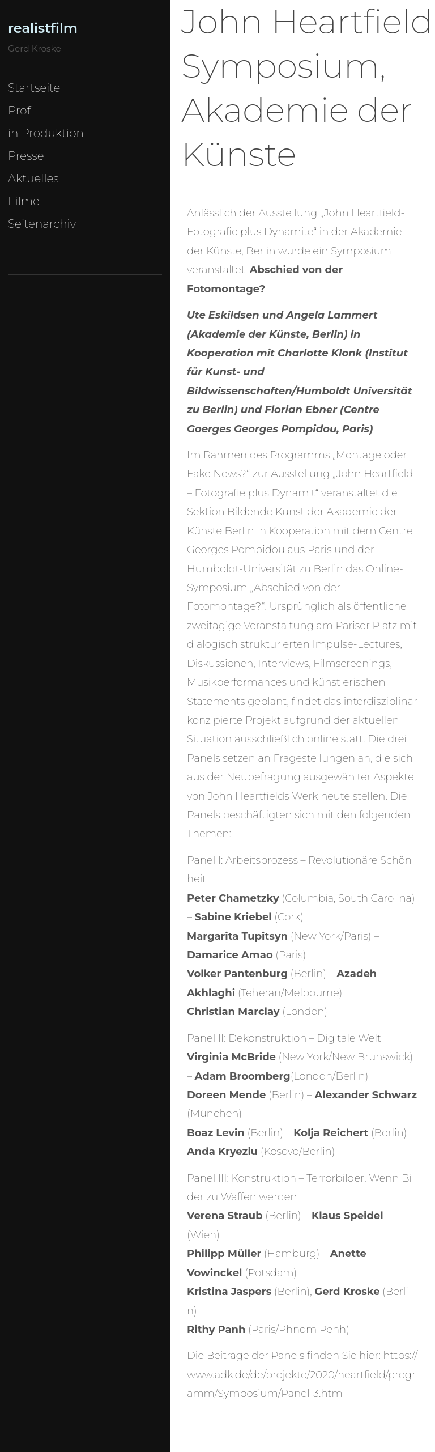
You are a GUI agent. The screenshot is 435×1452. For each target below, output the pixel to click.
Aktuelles (33, 178)
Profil (22, 110)
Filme (24, 201)
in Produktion (46, 133)
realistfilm (43, 28)
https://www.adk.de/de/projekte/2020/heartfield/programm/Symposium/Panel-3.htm (302, 1374)
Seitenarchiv (42, 224)
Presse (26, 156)
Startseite (34, 88)
